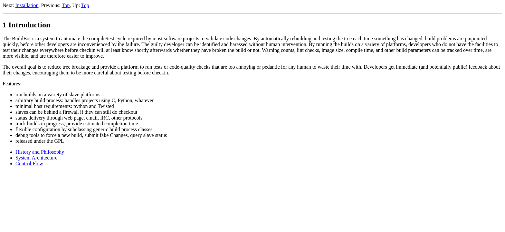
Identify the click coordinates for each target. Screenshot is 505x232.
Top (66, 5)
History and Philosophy (39, 152)
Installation (27, 5)
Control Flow (29, 163)
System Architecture (36, 157)
